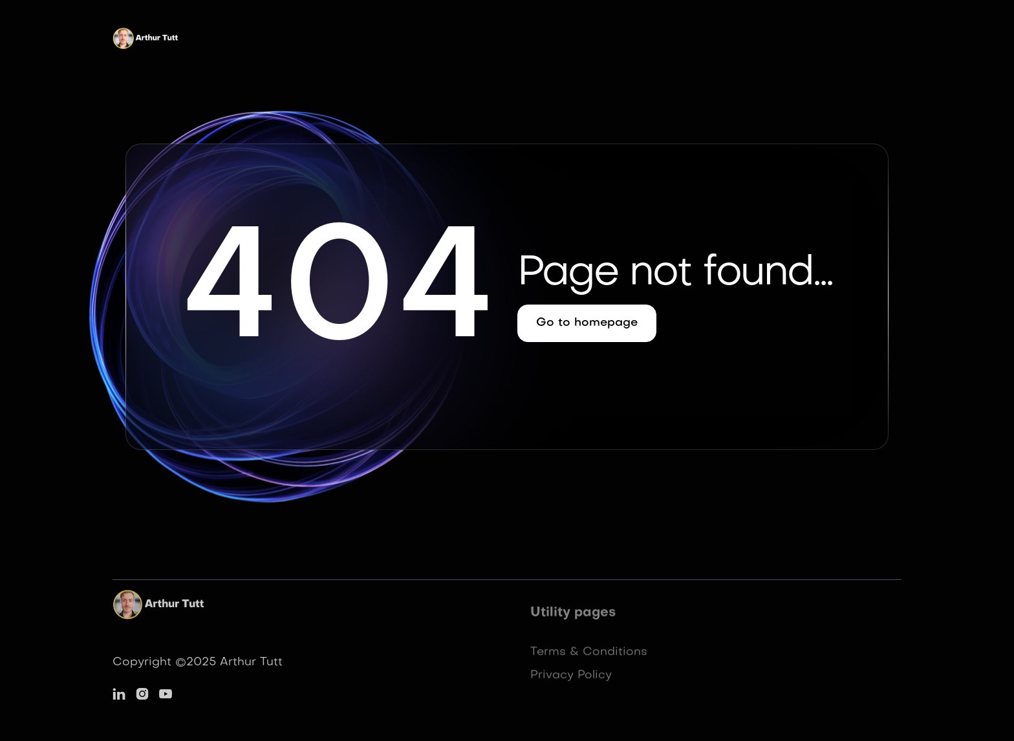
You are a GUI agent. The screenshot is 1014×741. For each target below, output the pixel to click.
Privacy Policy (571, 678)
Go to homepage (587, 322)
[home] (147, 41)
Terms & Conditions (588, 655)
